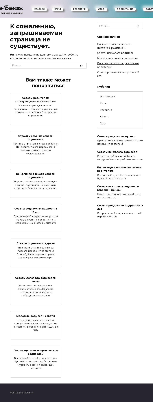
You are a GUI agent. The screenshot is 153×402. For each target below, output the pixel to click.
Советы (104, 116)
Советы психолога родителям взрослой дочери (118, 188)
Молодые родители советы (35, 315)
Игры (57, 9)
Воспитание (125, 9)
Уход (101, 9)
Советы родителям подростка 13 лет (35, 210)
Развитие (79, 9)
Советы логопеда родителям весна (35, 279)
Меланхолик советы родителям (117, 58)
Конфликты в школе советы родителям (35, 175)
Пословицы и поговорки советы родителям (35, 352)
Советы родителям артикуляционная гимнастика (35, 99)
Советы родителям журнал (36, 243)
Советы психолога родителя (115, 53)
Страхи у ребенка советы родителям (35, 137)
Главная (39, 9)
